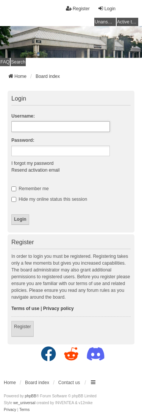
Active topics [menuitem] (127, 22)
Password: (22, 140)
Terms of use (25, 308)
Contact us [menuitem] (69, 382)
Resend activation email (35, 170)
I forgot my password (32, 163)
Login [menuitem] (106, 8)
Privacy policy (58, 308)
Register (22, 326)
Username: (23, 116)
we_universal (24, 403)
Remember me (30, 188)
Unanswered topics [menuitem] (105, 22)
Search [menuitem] (18, 62)
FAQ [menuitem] (4, 62)
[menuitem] (10, 409)
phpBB (30, 396)
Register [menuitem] (78, 8)
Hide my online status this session (49, 199)
